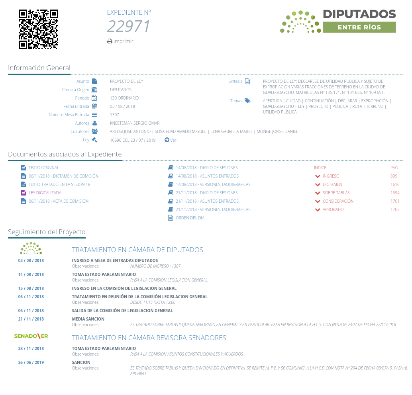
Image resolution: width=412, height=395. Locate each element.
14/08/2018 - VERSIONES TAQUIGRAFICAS (213, 184)
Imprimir (120, 40)
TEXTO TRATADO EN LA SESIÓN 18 (59, 184)
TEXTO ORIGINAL (44, 167)
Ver (171, 140)
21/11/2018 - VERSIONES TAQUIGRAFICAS (213, 209)
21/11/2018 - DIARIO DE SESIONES (206, 193)
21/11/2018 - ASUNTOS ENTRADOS (207, 201)
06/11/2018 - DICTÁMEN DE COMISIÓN (63, 176)
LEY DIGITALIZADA (45, 193)
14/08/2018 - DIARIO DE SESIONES (206, 167)
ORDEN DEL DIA (190, 218)
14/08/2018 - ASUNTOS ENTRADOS (207, 176)
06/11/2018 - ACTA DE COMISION (58, 201)
